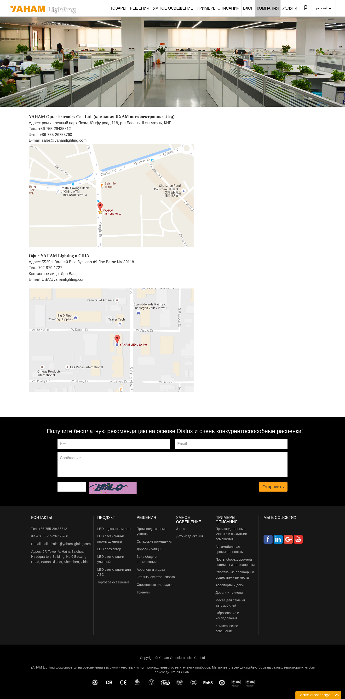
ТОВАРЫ (118, 8)
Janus (180, 529)
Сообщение (173, 464)
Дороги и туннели (229, 592)
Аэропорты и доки (151, 569)
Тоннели (143, 592)
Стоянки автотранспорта (156, 577)
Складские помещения (154, 541)
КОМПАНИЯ (268, 8)
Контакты (74, 23)
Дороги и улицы (149, 549)
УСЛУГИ (289, 8)
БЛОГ (248, 8)
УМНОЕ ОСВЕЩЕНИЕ (173, 8)
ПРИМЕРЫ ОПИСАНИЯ (218, 8)
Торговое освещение (113, 582)
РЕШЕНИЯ (139, 8)
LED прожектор (109, 549)
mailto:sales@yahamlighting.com (66, 544)
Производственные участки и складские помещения (231, 534)
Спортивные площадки (154, 585)
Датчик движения (189, 536)
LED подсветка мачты (114, 529)
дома (33, 23)
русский (323, 8)
